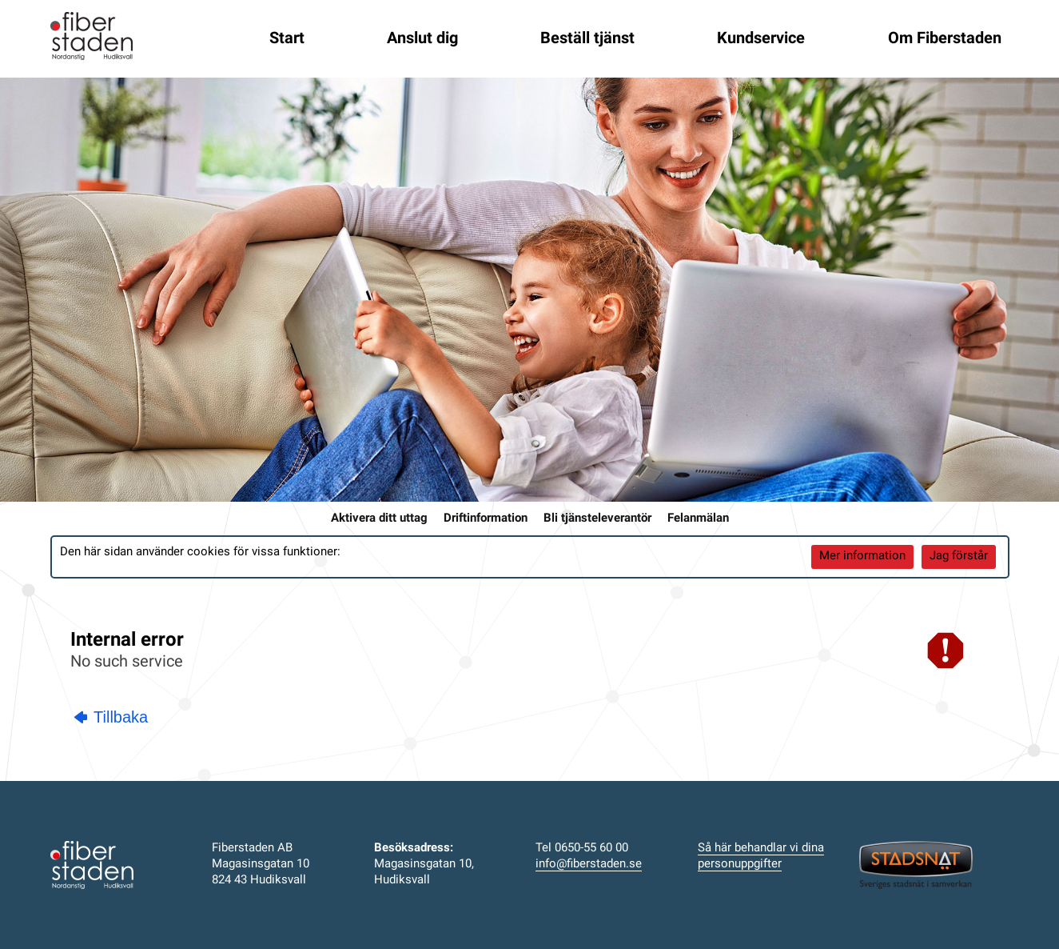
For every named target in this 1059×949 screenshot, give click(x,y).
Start (287, 39)
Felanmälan (698, 519)
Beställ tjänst (587, 39)
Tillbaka (111, 717)
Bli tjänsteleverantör (597, 519)
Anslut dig (422, 39)
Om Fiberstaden (944, 39)
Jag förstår (959, 557)
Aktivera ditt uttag (379, 519)
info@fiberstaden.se (588, 865)
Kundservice (761, 39)
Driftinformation (486, 519)
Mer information (862, 557)
